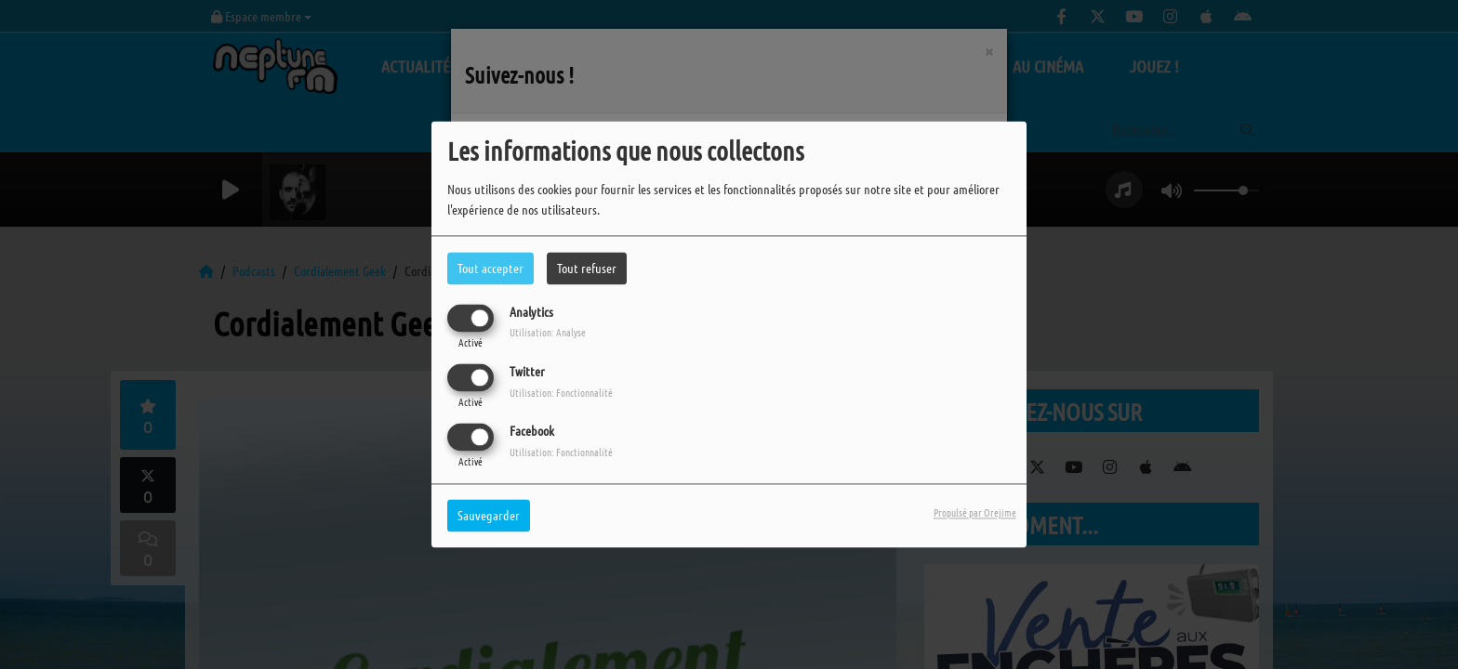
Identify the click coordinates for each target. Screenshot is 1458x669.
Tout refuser (586, 267)
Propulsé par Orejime (975, 512)
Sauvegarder (488, 515)
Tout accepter (490, 267)
